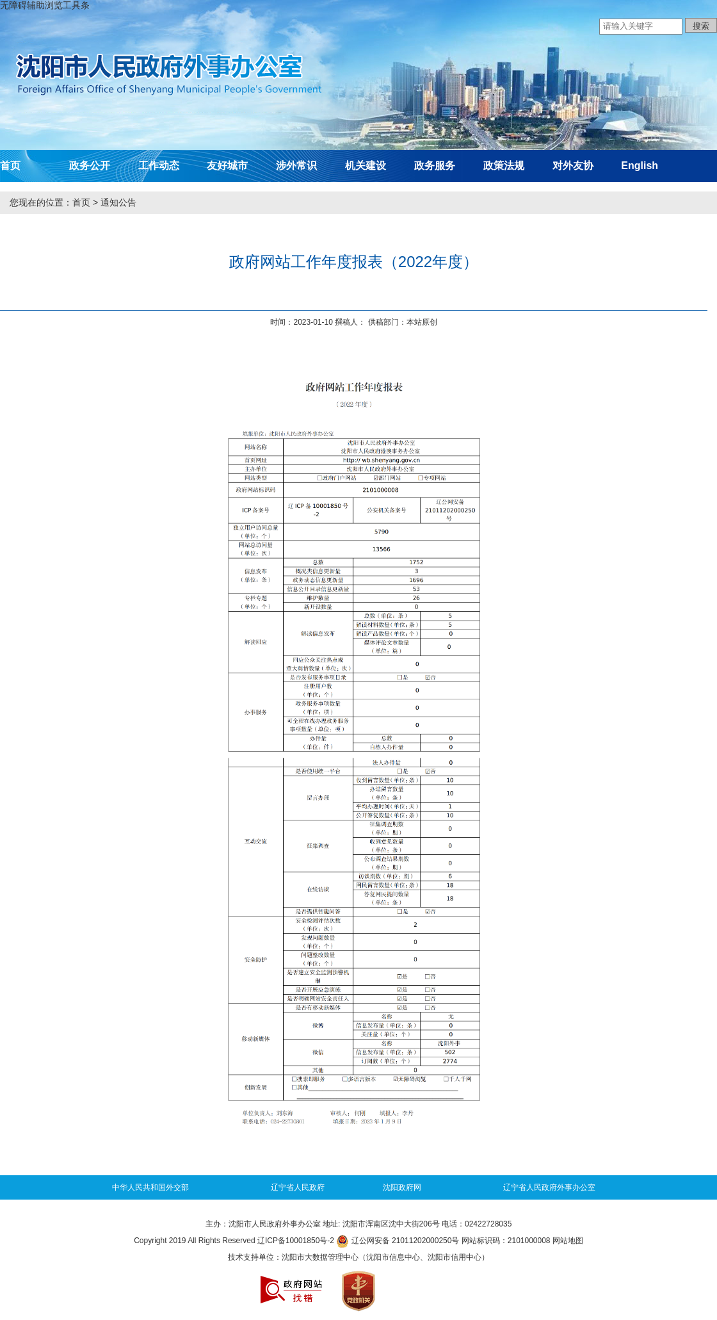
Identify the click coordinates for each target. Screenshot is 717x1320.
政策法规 (503, 165)
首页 (10, 165)
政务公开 (89, 165)
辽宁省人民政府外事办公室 (549, 1187)
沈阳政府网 (402, 1187)
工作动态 (158, 165)
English (639, 165)
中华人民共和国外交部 (150, 1187)
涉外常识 (296, 165)
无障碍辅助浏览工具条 (45, 5)
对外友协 (572, 165)
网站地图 (567, 1240)
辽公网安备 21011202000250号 (397, 1240)
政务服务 (434, 165)
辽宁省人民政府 (298, 1187)
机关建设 (365, 165)
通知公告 (118, 202)
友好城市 (227, 165)
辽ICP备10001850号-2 (295, 1240)
